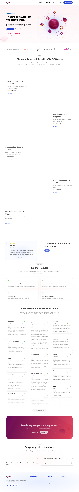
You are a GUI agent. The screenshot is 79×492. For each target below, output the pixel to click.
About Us (48, 478)
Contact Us (63, 478)
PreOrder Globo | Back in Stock (35, 487)
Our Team (49, 480)
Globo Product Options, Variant (35, 478)
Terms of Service (50, 485)
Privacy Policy (49, 483)
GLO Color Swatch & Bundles (35, 480)
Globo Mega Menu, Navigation (35, 485)
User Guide (62, 480)
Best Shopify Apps (64, 483)
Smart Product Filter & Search (35, 483)
